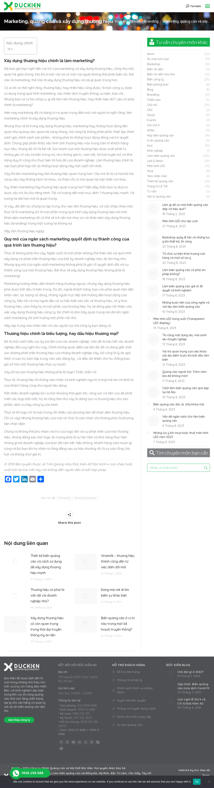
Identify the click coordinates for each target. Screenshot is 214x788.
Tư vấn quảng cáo (129, 725)
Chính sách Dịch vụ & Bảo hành (135, 690)
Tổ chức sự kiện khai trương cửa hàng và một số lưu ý (183, 256)
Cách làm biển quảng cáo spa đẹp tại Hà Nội (185, 390)
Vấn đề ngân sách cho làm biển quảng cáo (183, 419)
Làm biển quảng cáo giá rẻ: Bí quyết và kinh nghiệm (182, 288)
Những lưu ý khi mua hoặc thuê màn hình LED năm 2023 (180, 435)
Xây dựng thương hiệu (85, 498)
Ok (197, 781)
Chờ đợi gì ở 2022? (190, 672)
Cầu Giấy (134, 773)
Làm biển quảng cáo (67, 773)
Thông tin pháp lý (129, 680)
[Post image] (15, 562)
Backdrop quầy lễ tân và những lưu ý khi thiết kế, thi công (186, 239)
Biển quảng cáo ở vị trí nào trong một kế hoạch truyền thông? (118, 623)
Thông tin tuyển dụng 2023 (136, 708)
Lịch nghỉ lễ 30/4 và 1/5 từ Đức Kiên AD (191, 701)
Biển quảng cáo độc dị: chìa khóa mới (178, 404)
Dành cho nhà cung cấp (134, 717)
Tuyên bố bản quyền (131, 700)
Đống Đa (91, 773)
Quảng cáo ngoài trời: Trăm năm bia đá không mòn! (184, 374)
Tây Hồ (146, 773)
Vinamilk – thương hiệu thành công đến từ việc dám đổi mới (117, 561)
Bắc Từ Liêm (119, 773)
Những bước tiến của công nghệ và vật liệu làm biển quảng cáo (185, 304)
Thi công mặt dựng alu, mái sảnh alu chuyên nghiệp (184, 337)
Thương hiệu (64, 498)
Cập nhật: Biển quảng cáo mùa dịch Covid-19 (193, 686)
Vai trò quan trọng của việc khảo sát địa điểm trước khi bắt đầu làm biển (185, 355)
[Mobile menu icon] (207, 6)
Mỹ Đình (104, 773)
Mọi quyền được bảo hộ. (110, 768)
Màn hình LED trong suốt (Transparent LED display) (178, 321)
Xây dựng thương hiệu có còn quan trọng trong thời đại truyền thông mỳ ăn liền (47, 626)
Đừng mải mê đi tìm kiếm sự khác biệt (115, 592)
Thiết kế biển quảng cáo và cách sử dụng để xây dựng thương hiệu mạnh (46, 564)
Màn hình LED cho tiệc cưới (180, 221)
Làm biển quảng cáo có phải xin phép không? (183, 272)
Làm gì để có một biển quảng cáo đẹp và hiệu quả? (185, 207)
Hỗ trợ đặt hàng (128, 672)
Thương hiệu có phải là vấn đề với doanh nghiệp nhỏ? (47, 595)
